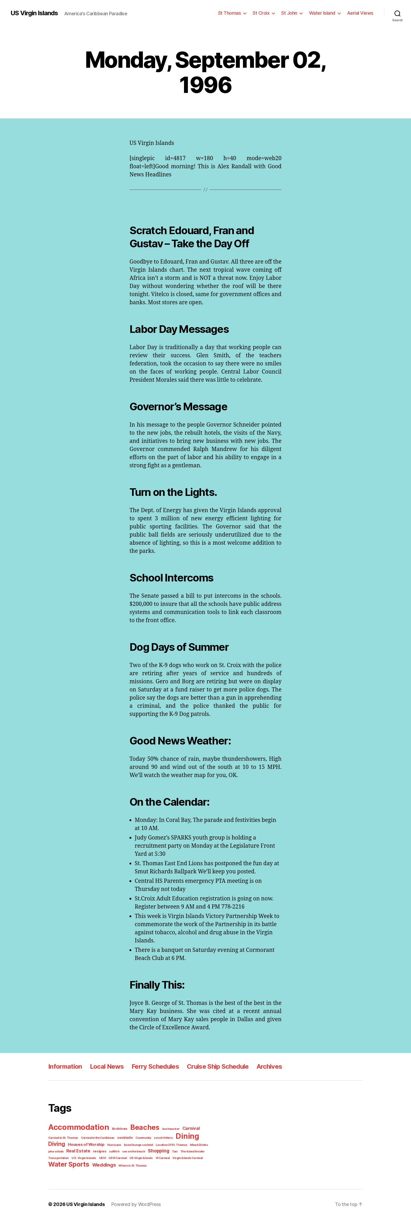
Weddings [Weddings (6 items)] (101, 1163)
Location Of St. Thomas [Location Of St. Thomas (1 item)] (145, 1143)
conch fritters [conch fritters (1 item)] (157, 1137)
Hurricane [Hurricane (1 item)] (91, 1143)
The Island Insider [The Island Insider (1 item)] (166, 1150)
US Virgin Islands (34, 13)
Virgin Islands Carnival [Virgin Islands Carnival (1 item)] (158, 1156)
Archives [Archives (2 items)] (117, 1128)
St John (293, 12)
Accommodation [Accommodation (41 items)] (77, 1126)
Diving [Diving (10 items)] (201, 1136)
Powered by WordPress (132, 1202)
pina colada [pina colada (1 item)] (189, 1143)
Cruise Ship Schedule (214, 1066)
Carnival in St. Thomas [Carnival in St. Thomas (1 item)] (62, 1137)
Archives (265, 1066)
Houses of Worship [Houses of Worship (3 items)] (65, 1143)
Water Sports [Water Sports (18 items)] (67, 1162)
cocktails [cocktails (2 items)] (121, 1137)
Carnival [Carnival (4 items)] (184, 1128)
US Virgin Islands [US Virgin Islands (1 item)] (114, 1156)
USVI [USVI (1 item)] (77, 1156)
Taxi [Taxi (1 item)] (149, 1150)
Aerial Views (361, 12)
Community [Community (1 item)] (138, 1137)
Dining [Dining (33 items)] (179, 1135)
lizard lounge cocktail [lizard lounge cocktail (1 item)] (113, 1143)
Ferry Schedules (152, 1066)
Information (64, 1066)
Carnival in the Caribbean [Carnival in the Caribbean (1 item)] (96, 1137)
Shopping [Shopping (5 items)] (134, 1149)
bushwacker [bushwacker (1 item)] (165, 1128)
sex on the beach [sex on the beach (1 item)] (110, 1150)
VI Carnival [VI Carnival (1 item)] (135, 1156)
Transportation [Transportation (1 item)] (189, 1150)
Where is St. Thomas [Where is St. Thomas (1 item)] (128, 1163)
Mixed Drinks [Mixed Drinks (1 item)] (171, 1143)
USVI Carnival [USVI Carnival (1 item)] (91, 1156)
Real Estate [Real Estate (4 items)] (59, 1149)
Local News (105, 1066)
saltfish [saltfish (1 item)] (92, 1150)
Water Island (325, 12)
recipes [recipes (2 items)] (79, 1150)
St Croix (266, 12)
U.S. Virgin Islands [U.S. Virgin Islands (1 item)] (59, 1156)
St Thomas (235, 12)
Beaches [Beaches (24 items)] (141, 1127)
